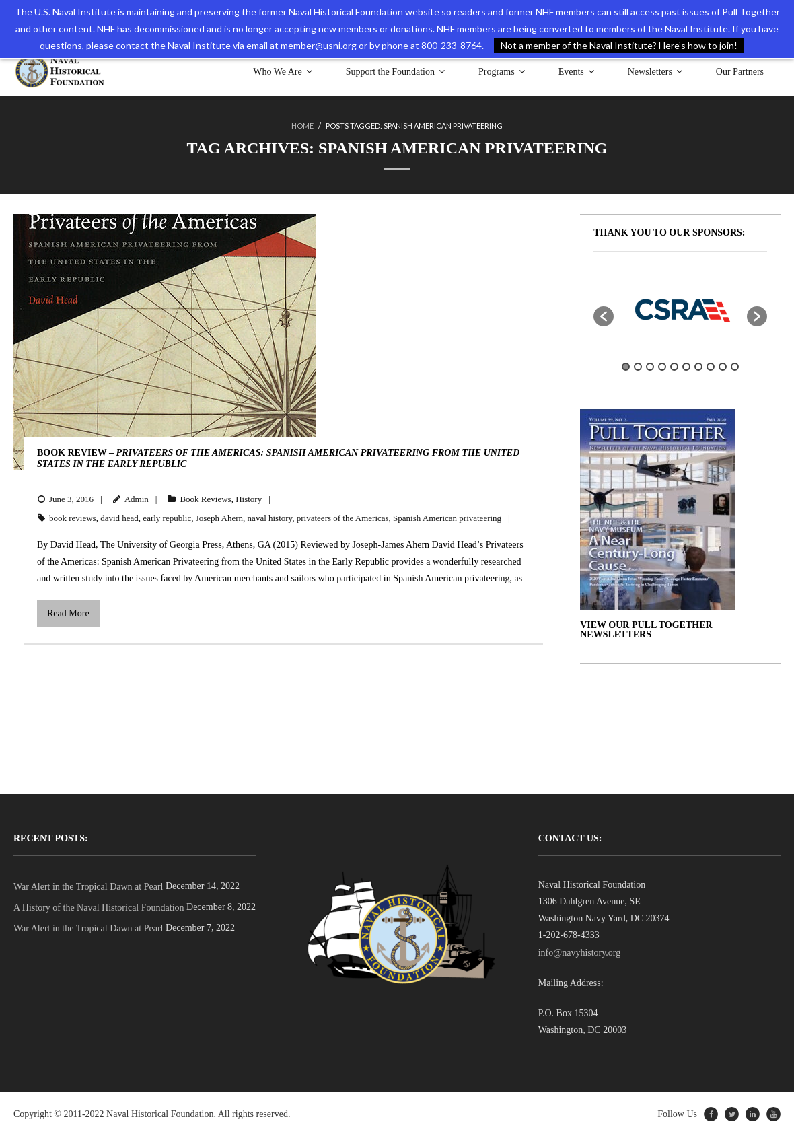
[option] (680, 309)
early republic (167, 518)
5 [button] (674, 367)
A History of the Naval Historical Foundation (98, 907)
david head (119, 518)
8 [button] (711, 367)
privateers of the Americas (343, 518)
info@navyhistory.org (579, 953)
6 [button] (686, 367)
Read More (68, 613)
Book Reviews (205, 499)
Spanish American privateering (447, 518)
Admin (136, 499)
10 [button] (735, 367)
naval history (270, 518)
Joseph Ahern (219, 518)
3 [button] (650, 367)
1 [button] (626, 367)
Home (302, 125)
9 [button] (723, 367)
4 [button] (662, 367)
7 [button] (698, 367)
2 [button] (638, 367)
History (249, 499)
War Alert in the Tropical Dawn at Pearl (88, 887)
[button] (603, 316)
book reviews (72, 518)
